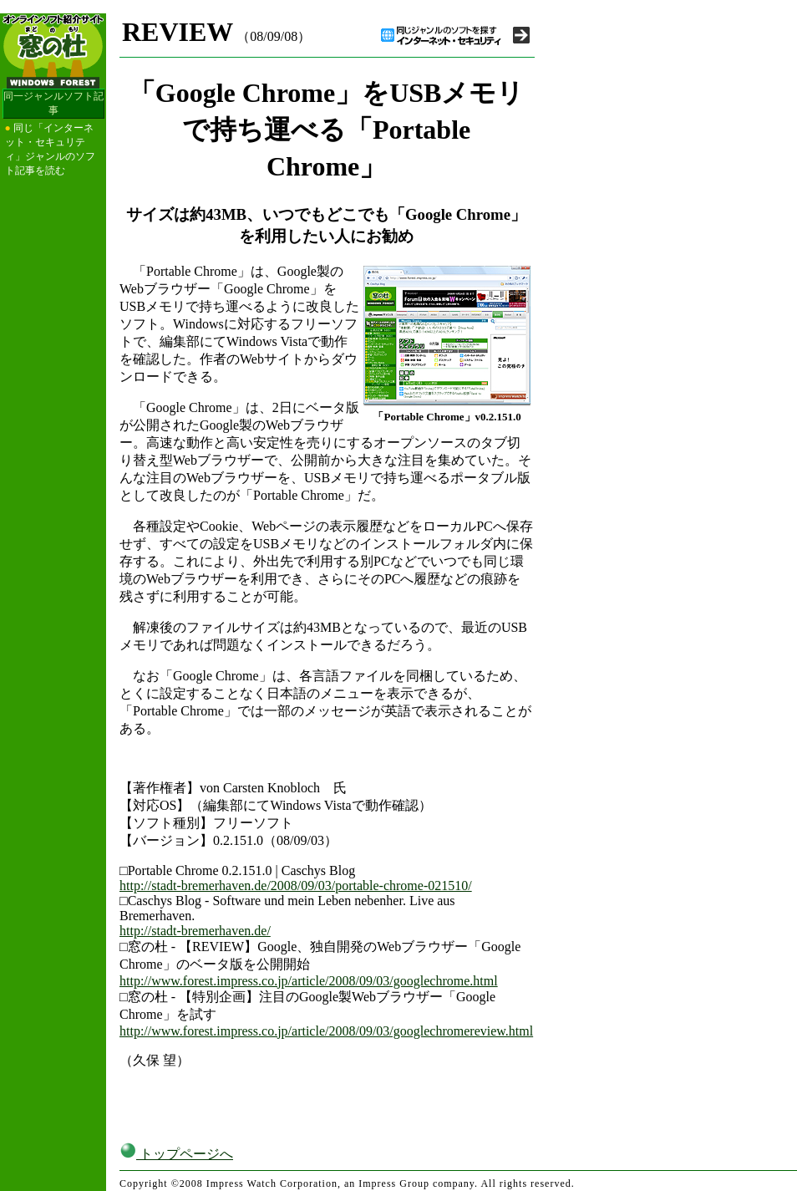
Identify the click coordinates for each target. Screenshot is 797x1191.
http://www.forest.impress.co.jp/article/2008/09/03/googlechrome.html (308, 981)
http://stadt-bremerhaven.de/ (195, 931)
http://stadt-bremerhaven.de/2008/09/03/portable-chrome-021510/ (295, 885)
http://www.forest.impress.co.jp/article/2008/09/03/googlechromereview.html (326, 1031)
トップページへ (176, 1154)
